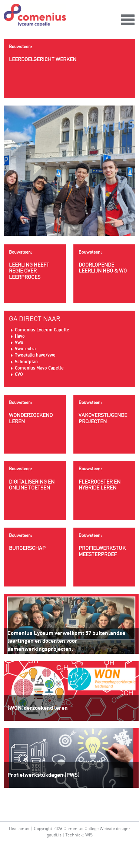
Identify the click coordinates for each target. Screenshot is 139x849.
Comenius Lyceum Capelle (42, 329)
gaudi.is (54, 835)
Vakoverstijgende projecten (104, 412)
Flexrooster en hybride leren (104, 478)
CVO (19, 374)
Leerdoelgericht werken (69, 53)
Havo (20, 336)
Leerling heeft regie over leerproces (35, 265)
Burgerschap (35, 542)
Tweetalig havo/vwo (35, 355)
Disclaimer (19, 828)
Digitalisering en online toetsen (35, 478)
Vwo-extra (25, 348)
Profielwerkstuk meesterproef (104, 545)
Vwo (19, 342)
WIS (89, 835)
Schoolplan (26, 361)
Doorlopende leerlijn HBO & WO (104, 262)
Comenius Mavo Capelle (39, 368)
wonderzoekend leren (35, 412)
